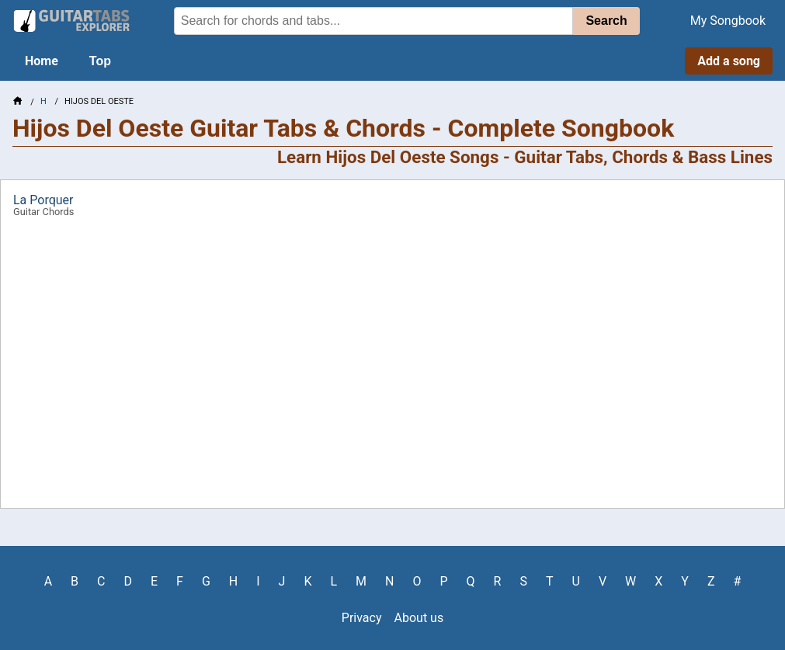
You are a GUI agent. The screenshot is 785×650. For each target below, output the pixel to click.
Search (606, 20)
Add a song (728, 61)
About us (419, 617)
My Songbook (728, 20)
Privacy (362, 617)
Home (41, 61)
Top (100, 61)
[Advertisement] (392, 368)
